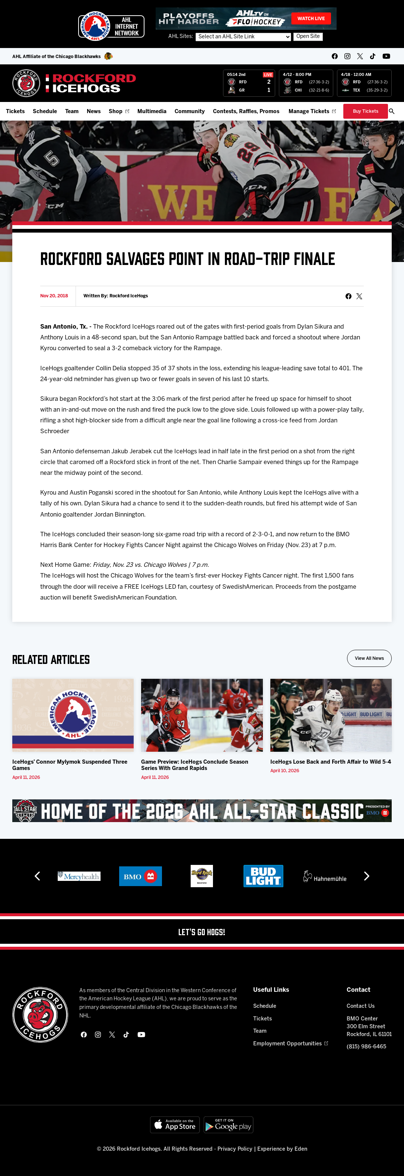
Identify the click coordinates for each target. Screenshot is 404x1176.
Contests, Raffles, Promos (246, 111)
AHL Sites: (181, 36)
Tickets (15, 111)
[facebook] (334, 56)
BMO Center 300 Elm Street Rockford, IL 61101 (369, 1027)
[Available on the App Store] (175, 1124)
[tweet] (359, 296)
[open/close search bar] (391, 111)
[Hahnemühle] (324, 876)
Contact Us (361, 1006)
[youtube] (386, 56)
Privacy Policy (234, 1149)
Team (72, 111)
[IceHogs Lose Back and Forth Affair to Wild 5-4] (331, 715)
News (94, 111)
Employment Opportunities (290, 1044)
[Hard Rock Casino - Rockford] (202, 876)
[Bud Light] (263, 876)
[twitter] (360, 56)
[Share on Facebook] (348, 296)
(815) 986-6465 (366, 1047)
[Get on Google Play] (229, 1124)
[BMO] (140, 876)
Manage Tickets (312, 111)
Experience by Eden (282, 1149)
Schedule (45, 111)
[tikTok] (372, 56)
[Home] (74, 83)
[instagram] (347, 56)
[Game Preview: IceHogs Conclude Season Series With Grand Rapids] (202, 715)
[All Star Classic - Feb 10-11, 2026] (202, 810)
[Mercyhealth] (79, 876)
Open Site (308, 36)
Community (190, 111)
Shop (119, 111)
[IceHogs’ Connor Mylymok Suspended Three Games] (73, 715)
